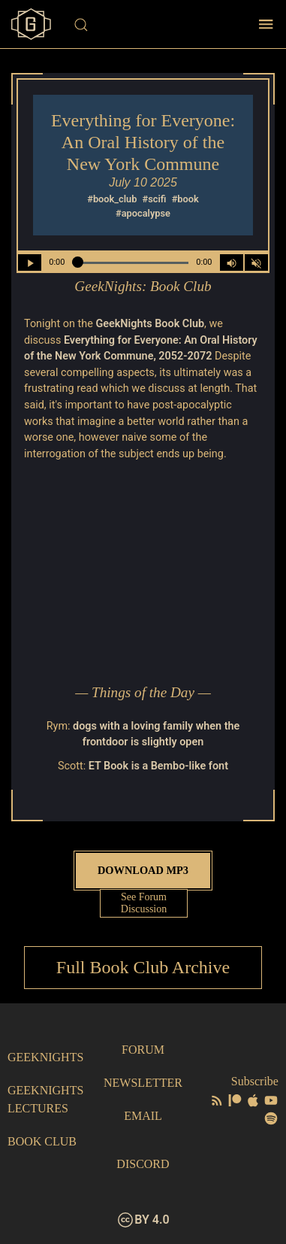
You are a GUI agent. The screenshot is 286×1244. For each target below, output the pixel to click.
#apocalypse (143, 213)
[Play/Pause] (29, 262)
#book (185, 199)
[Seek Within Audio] (130, 262)
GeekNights (45, 1057)
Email (143, 1115)
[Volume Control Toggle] (231, 262)
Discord (142, 1164)
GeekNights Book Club (149, 323)
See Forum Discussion (144, 903)
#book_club (112, 199)
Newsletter (143, 1082)
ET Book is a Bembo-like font (158, 766)
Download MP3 (143, 870)
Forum (143, 1049)
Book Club (42, 1141)
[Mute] (256, 262)
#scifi (155, 199)
